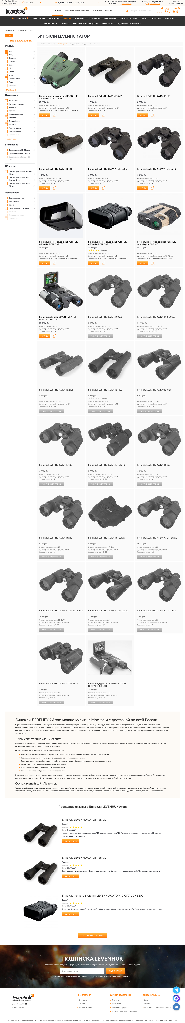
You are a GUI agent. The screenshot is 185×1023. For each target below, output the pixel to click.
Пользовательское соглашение (124, 1011)
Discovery (12, 61)
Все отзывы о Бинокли (92, 935)
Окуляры (169, 18)
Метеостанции (50, 23)
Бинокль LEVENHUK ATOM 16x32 (84, 819)
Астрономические (16, 104)
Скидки (147, 1004)
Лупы (143, 18)
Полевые (12, 125)
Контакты (110, 11)
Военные (12, 107)
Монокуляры (110, 18)
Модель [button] (9, 46)
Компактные (14, 201)
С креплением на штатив (19, 208)
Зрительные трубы (128, 18)
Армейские (13, 101)
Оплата (82, 1004)
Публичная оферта (119, 1008)
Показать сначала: (47, 44)
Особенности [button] (12, 193)
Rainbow (12, 85)
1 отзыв (104, 250)
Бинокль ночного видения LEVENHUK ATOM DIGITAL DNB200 (102, 895)
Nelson (11, 72)
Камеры (65, 23)
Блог (146, 1000)
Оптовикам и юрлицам (77, 11)
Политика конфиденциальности (157, 1008)
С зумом (12, 205)
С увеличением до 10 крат (19, 153)
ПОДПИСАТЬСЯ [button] (115, 971)
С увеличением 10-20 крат (19, 150)
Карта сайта (116, 1004)
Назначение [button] (11, 95)
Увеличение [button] (11, 145)
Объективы (156, 18)
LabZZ (11, 68)
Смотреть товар (70, 841)
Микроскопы (39, 18)
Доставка (83, 1000)
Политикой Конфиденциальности (91, 976)
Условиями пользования (113, 976)
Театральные (14, 135)
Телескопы (54, 18)
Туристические (15, 128)
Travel (11, 82)
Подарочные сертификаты (129, 23)
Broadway (12, 58)
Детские (12, 111)
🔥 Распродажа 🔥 (20, 18)
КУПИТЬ (45, 115)
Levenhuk (9, 5)
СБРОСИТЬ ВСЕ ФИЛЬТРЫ (20, 41)
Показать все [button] (10, 89)
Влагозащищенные (16, 198)
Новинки (97, 11)
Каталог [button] (58, 11)
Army (11, 55)
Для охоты (13, 118)
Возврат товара (85, 1008)
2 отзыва (104, 398)
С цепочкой (13, 219)
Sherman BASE (14, 79)
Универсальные (15, 131)
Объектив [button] (10, 166)
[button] (153, 3)
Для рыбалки (14, 121)
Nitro (11, 75)
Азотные (12, 212)
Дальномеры (94, 18)
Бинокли (67, 18)
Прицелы (79, 18)
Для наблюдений (16, 114)
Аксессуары (107, 23)
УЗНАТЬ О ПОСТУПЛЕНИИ (100, 336)
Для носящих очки (16, 215)
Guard (11, 65)
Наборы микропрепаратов (85, 23)
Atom (11, 51)
